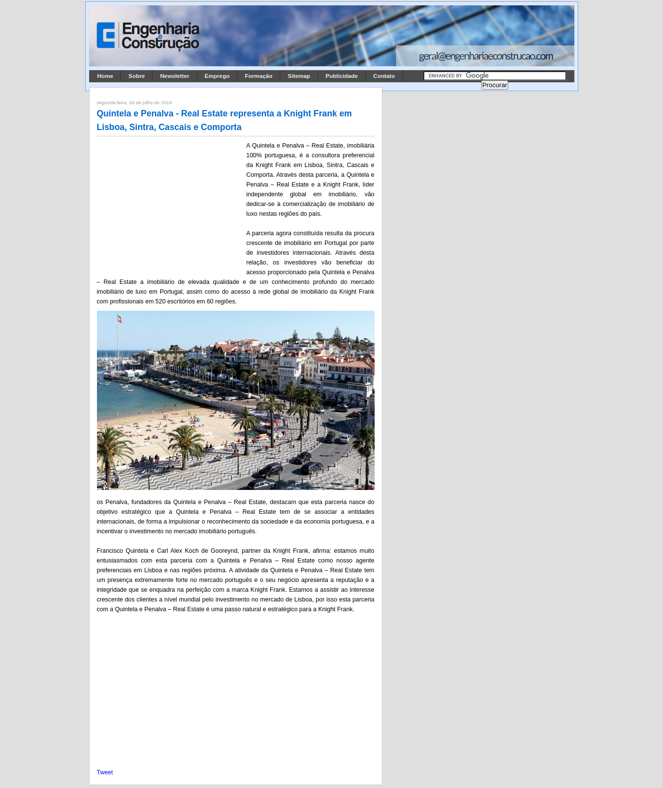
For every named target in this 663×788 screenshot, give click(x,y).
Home (105, 76)
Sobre (137, 76)
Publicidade (341, 76)
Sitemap (299, 76)
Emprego (217, 76)
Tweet (105, 772)
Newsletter (174, 76)
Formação (259, 76)
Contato (384, 76)
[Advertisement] (170, 205)
